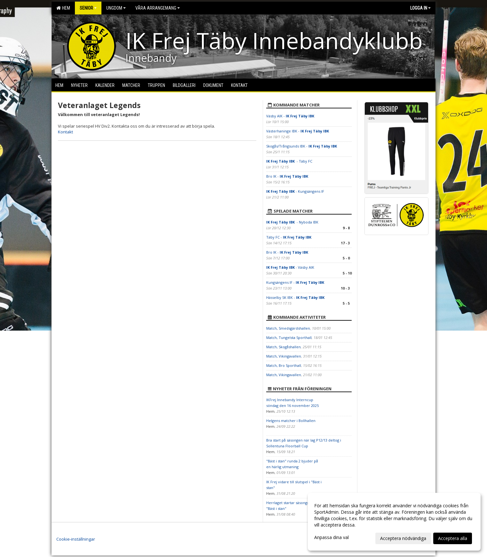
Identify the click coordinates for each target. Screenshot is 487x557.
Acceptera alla (452, 538)
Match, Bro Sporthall (283, 365)
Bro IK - (287, 176)
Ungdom (116, 8)
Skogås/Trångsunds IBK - (302, 146)
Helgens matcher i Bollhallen (290, 420)
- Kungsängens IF (295, 191)
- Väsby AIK (290, 267)
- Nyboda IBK (292, 222)
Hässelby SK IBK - (295, 297)
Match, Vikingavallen (283, 356)
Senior (88, 8)
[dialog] (394, 522)
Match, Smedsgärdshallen (288, 328)
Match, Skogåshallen (283, 346)
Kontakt (65, 132)
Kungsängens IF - (295, 282)
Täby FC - (289, 237)
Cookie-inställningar (75, 539)
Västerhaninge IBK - (298, 131)
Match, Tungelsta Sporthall (289, 337)
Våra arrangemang (157, 8)
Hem (63, 8)
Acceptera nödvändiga (403, 538)
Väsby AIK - (290, 116)
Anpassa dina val (331, 537)
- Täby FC (289, 161)
